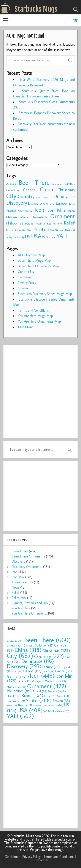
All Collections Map (31, 255)
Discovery (18, 561)
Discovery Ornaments (27, 566)
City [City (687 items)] (11, 196)
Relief (15, 592)
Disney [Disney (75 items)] (33, 203)
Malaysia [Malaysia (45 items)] (11, 217)
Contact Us (26, 271)
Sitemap (24, 288)
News (15, 587)
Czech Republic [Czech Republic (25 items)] (44, 197)
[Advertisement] (40, 388)
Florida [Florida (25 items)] (71, 203)
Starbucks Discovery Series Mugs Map (45, 293)
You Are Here (21, 608)
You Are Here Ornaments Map (39, 321)
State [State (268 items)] (40, 229)
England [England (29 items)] (44, 203)
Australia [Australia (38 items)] (11, 184)
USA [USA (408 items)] (36, 236)
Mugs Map (25, 327)
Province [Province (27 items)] (40, 223)
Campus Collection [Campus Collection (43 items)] (38, 645)
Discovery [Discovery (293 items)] (16, 202)
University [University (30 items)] (18, 237)
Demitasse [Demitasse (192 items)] (64, 196)
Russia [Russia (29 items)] (9, 230)
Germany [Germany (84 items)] (25, 210)
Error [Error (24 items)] (52, 203)
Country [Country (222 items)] (26, 196)
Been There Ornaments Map (38, 266)
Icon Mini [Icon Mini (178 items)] (56, 210)
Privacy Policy (27, 282)
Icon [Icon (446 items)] (39, 209)
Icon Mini (18, 577)
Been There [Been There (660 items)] (34, 182)
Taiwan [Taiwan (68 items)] (53, 230)
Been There (20, 551)
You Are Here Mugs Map (35, 316)
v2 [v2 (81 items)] (44, 236)
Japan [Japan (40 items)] (71, 211)
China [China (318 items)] (46, 189)
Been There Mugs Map (34, 260)
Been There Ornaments (28, 556)
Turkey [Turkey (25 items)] (9, 237)
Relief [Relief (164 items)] (69, 223)
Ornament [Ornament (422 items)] (62, 216)
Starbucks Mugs (35, 9)
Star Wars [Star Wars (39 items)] (28, 230)
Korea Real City (22, 582)
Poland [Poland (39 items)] (29, 223)
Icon (14, 572)
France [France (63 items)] (11, 210)
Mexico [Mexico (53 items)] (25, 217)
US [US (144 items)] (27, 236)
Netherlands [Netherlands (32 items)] (40, 217)
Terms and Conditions (33, 310)
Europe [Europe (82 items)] (61, 203)
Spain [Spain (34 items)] (17, 230)
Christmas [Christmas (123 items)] (66, 189)
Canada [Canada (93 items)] (29, 189)
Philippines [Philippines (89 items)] (14, 223)
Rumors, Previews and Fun (30, 603)
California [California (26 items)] (57, 183)
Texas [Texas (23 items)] (61, 230)
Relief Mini (19, 598)
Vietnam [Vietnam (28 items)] (51, 237)
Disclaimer (25, 277)
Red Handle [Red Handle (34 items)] (54, 223)
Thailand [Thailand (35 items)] (70, 230)
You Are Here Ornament (29, 613)
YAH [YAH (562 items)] (62, 236)
